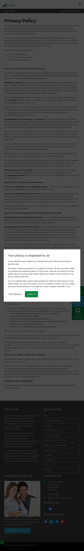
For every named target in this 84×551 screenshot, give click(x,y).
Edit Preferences (15, 294)
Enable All (31, 294)
